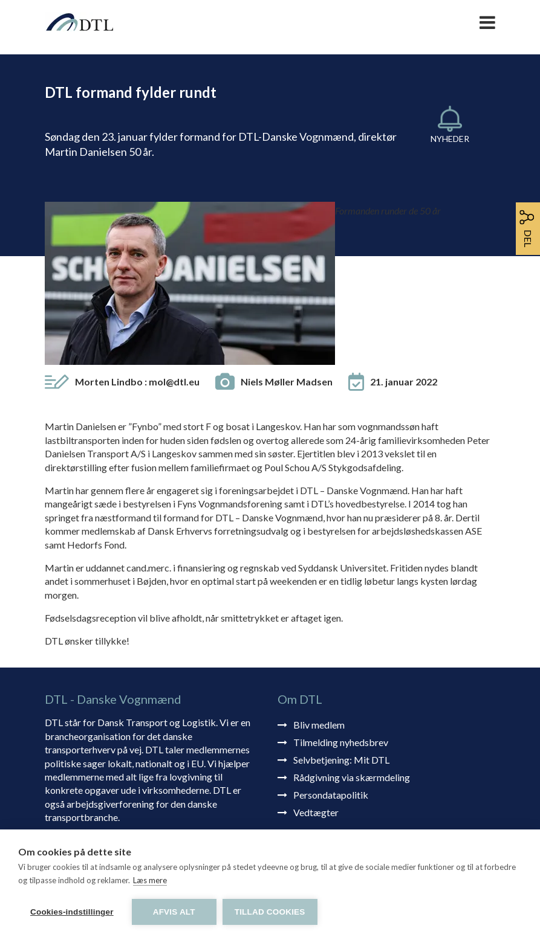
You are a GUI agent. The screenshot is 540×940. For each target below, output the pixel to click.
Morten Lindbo (137, 234)
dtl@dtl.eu (299, 813)
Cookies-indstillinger (72, 911)
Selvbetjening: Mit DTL (341, 612)
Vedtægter (316, 665)
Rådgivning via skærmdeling (351, 630)
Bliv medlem (319, 577)
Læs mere (150, 880)
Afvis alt (174, 911)
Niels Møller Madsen (287, 234)
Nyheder (450, 139)
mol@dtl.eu (174, 234)
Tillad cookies (270, 911)
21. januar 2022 (403, 234)
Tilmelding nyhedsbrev (340, 594)
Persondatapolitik (330, 647)
